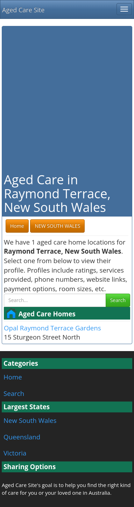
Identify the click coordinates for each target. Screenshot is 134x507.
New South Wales (29, 420)
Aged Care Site (23, 10)
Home (12, 376)
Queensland (21, 436)
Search (118, 300)
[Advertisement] (67, 99)
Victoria (14, 452)
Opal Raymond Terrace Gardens (52, 327)
